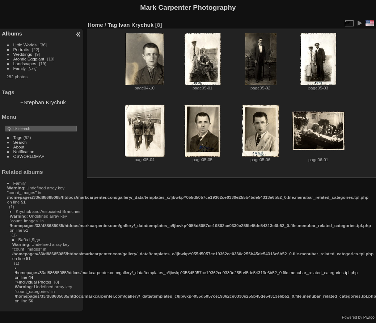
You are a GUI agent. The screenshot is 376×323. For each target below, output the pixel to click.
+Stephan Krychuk (43, 102)
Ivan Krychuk (136, 25)
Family (19, 68)
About (19, 146)
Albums (12, 33)
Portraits (21, 49)
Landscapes (24, 63)
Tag (112, 25)
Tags (17, 137)
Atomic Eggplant (29, 58)
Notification (23, 151)
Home (95, 25)
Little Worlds (25, 44)
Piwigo (369, 317)
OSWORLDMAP (29, 156)
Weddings (22, 54)
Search (20, 142)
